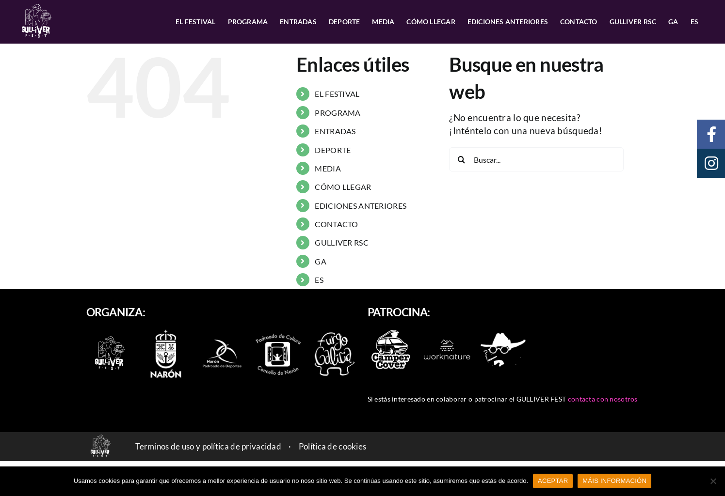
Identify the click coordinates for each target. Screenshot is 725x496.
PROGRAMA (337, 112)
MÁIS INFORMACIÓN (614, 480)
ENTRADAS (335, 131)
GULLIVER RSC (341, 242)
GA (320, 261)
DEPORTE (333, 150)
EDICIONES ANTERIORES (360, 205)
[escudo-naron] (166, 331)
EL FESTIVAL (337, 93)
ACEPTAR (553, 480)
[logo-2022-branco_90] (109, 336)
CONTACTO (336, 224)
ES (319, 279)
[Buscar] (461, 159)
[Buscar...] (536, 159)
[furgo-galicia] (334, 335)
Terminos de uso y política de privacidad (208, 446)
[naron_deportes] (222, 335)
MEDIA (327, 168)
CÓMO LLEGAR (343, 186)
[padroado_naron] (278, 335)
